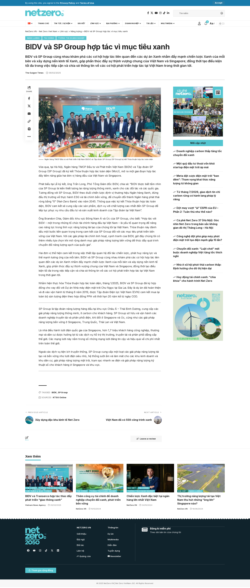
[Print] (29, 129)
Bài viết (132, 488)
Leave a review (145, 439)
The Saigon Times (34, 73)
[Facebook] (148, 13)
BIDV (54, 392)
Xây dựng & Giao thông (38, 491)
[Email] (29, 114)
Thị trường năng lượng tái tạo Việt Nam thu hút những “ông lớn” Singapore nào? (199, 500)
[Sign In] (199, 23)
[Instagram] (160, 13)
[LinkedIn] (168, 13)
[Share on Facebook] (29, 98)
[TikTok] (164, 13)
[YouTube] (156, 13)
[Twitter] (152, 13)
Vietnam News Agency (35, 505)
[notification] (205, 23)
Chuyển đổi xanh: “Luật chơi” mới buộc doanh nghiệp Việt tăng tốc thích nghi (197, 252)
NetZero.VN (81, 509)
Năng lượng (33, 38)
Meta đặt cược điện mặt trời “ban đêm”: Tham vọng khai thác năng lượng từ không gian (196, 179)
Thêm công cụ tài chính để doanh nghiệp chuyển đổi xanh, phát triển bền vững (98, 500)
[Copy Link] (29, 122)
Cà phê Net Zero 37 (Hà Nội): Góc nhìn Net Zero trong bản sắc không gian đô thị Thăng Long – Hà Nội (196, 224)
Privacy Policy (67, 3)
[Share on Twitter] (29, 106)
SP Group (63, 392)
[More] (29, 137)
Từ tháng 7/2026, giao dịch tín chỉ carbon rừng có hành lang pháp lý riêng (196, 195)
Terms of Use (87, 3)
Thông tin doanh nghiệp (71, 38)
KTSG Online (60, 397)
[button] (198, 143)
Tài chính (49, 38)
